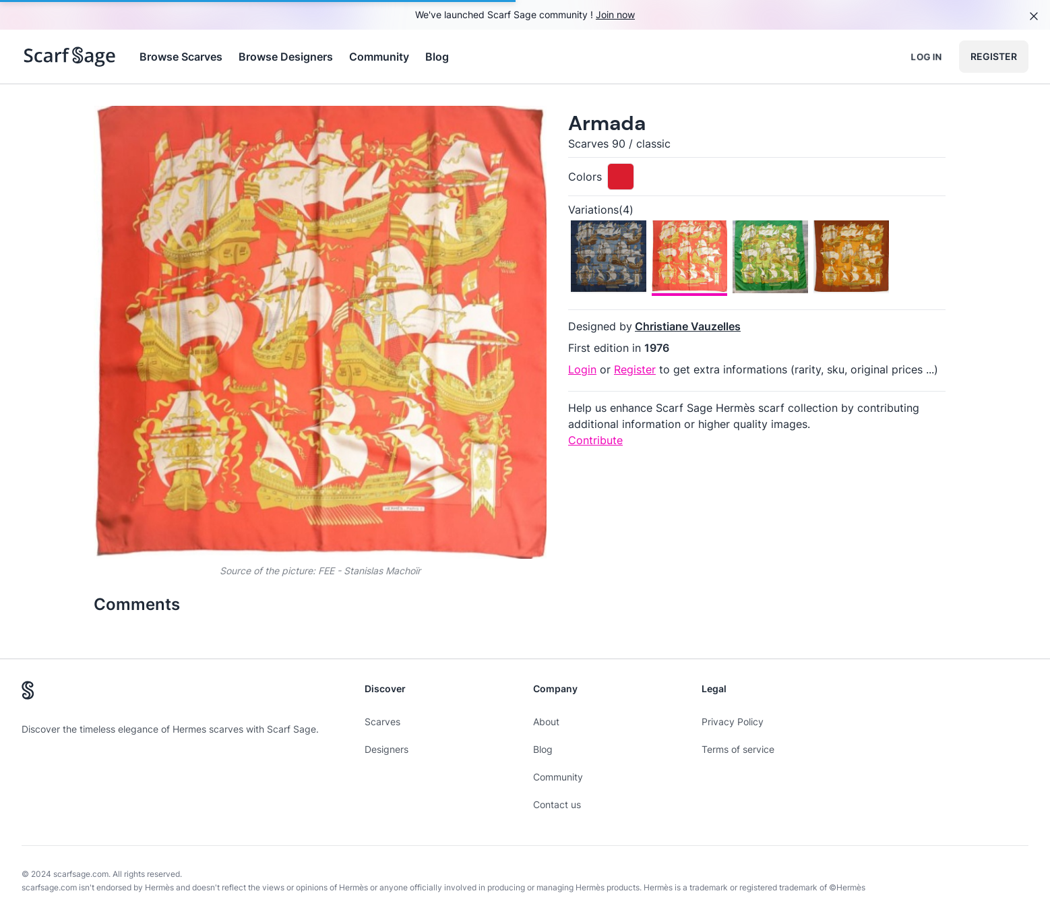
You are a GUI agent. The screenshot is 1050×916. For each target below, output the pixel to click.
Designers (386, 749)
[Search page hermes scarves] (70, 56)
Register (993, 56)
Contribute (595, 440)
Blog (437, 56)
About (546, 721)
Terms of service (738, 749)
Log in (926, 56)
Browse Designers (286, 56)
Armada (607, 123)
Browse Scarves (181, 56)
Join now (615, 14)
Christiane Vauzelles (688, 326)
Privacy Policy (733, 721)
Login (582, 369)
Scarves (382, 721)
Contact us (557, 804)
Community (379, 56)
